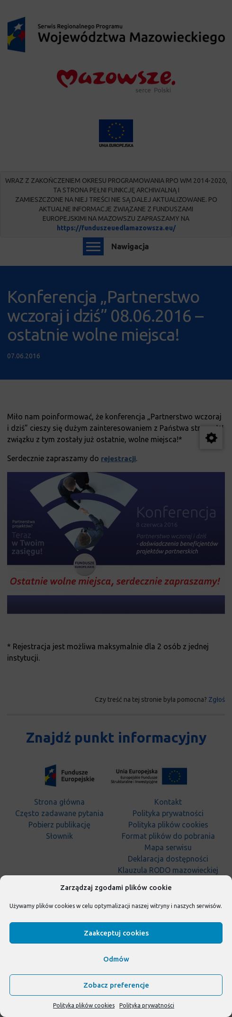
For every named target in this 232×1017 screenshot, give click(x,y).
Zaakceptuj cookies (116, 933)
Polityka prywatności (146, 1005)
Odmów (116, 959)
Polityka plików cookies (84, 1005)
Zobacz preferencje (116, 985)
